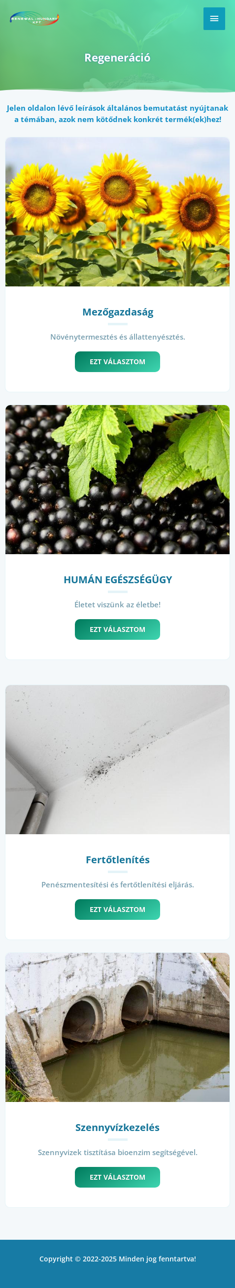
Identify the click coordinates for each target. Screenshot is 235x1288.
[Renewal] (34, 18)
